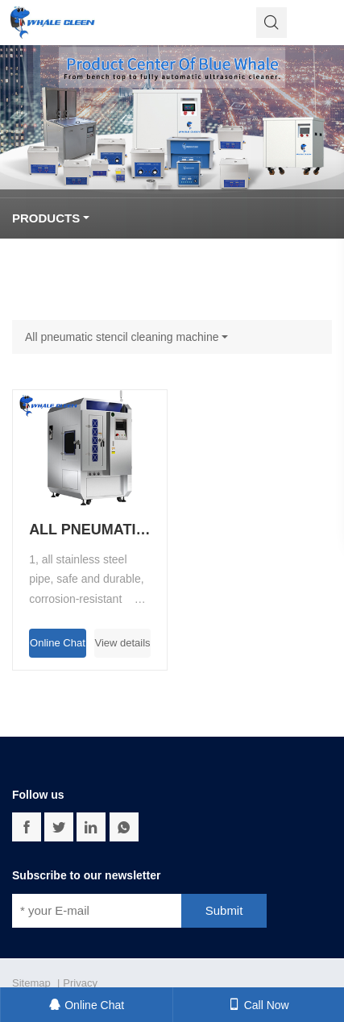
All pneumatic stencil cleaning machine (121, 336)
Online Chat (57, 643)
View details (122, 643)
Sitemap (31, 983)
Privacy (80, 983)
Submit (224, 910)
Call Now (258, 1005)
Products (46, 218)
